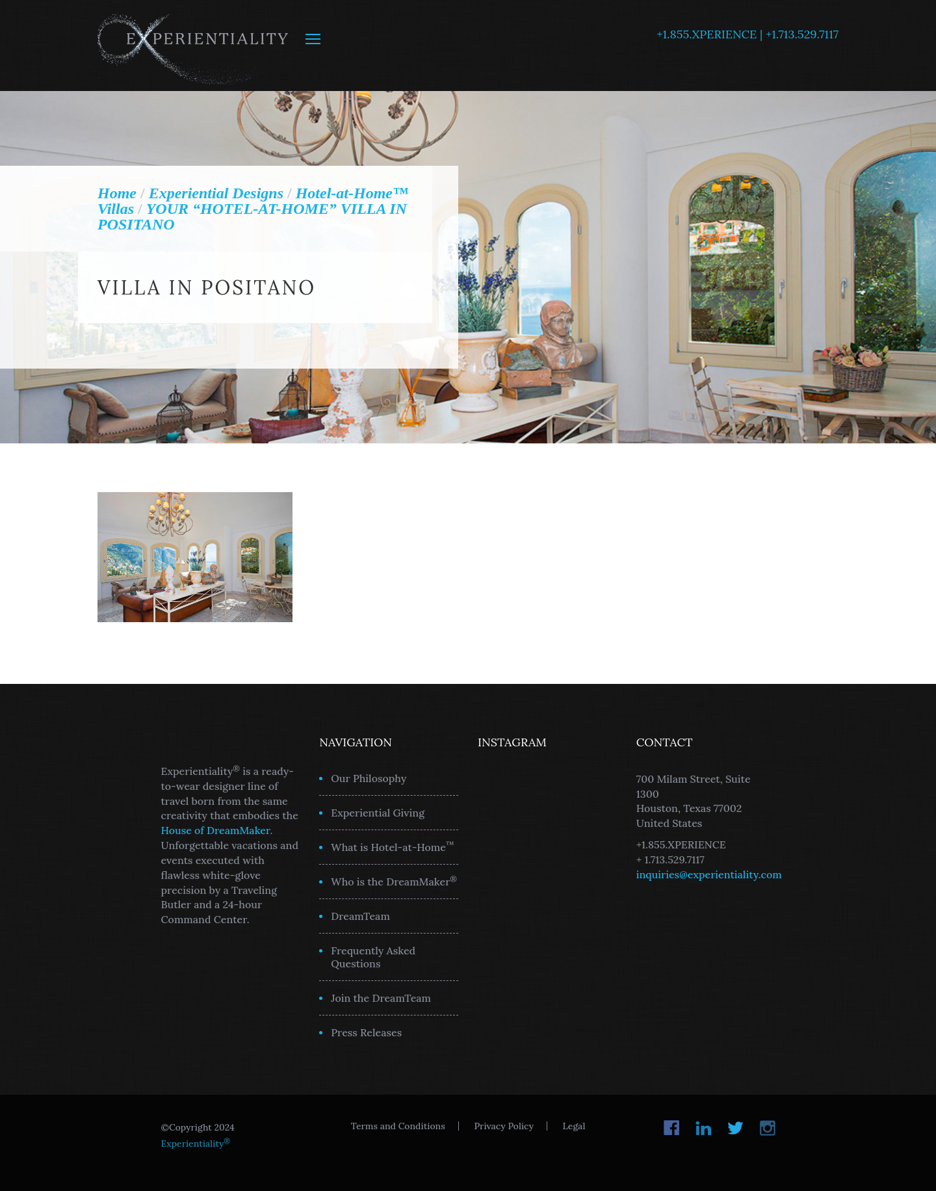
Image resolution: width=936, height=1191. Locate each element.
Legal (574, 1126)
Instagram (767, 1128)
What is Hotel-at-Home (392, 846)
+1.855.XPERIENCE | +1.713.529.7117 (747, 34)
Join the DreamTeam (381, 997)
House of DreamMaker (215, 830)
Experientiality (193, 45)
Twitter (735, 1128)
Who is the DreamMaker (394, 881)
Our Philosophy (368, 778)
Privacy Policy (503, 1126)
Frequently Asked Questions (373, 957)
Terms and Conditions (398, 1126)
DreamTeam (360, 916)
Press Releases (366, 1032)
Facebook (672, 1128)
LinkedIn (704, 1128)
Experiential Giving (377, 812)
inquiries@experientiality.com (709, 874)
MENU (313, 39)
